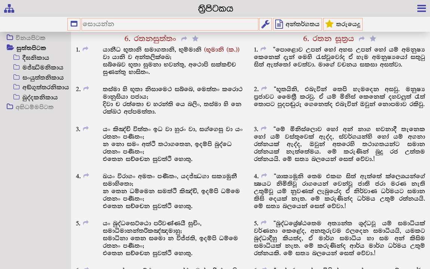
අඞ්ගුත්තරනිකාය (45, 87)
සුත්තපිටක (31, 48)
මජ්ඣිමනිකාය (43, 67)
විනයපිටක (31, 38)
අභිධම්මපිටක (35, 107)
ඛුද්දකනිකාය (40, 97)
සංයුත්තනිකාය (43, 77)
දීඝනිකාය (35, 58)
